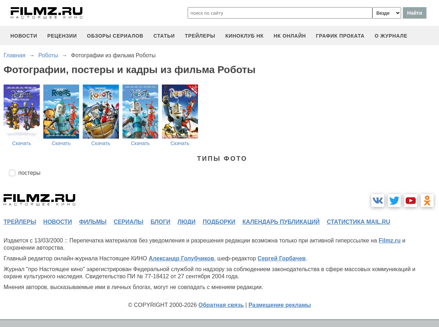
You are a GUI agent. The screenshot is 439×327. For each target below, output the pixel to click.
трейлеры (200, 36)
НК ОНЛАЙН (290, 36)
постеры (29, 173)
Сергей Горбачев (281, 258)
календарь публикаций (281, 222)
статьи (164, 36)
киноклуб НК (244, 36)
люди (187, 222)
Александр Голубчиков (181, 258)
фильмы (92, 222)
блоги (160, 222)
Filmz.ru (389, 240)
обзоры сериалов (115, 36)
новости (23, 36)
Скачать (21, 143)
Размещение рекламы (280, 305)
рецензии (62, 36)
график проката (340, 36)
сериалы (128, 222)
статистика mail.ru (358, 222)
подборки (219, 222)
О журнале (391, 36)
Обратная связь (221, 305)
